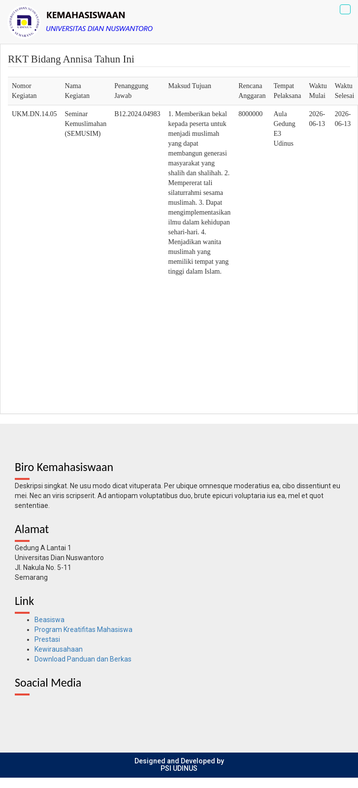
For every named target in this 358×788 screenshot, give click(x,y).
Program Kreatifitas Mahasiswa (83, 629)
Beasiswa (49, 620)
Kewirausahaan (58, 649)
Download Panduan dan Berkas (82, 659)
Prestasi (47, 639)
